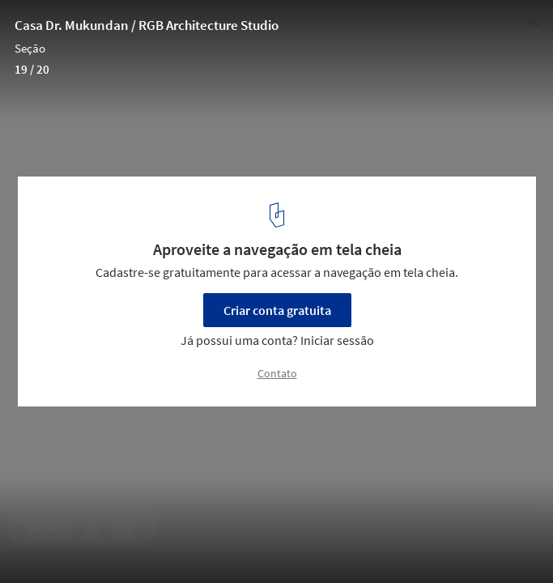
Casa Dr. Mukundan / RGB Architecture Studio (147, 25)
